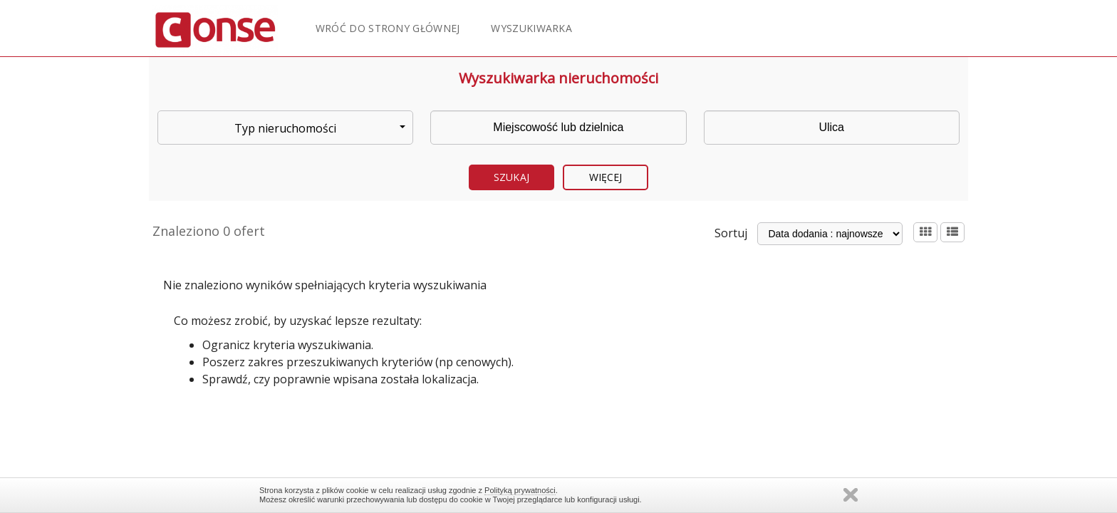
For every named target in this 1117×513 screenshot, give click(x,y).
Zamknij (850, 495)
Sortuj (731, 233)
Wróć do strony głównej (388, 28)
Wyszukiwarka (531, 28)
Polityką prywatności (520, 490)
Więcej (606, 177)
